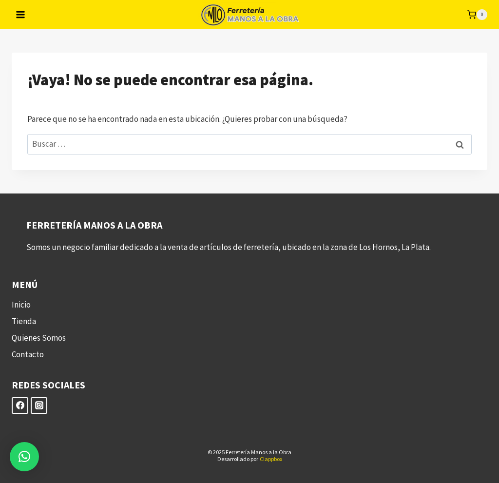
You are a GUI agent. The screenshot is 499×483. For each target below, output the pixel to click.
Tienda (24, 321)
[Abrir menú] (21, 14)
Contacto (28, 354)
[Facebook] (20, 405)
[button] (24, 456)
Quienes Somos (39, 337)
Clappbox (271, 459)
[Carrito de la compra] (477, 14)
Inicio (21, 304)
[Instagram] (39, 405)
